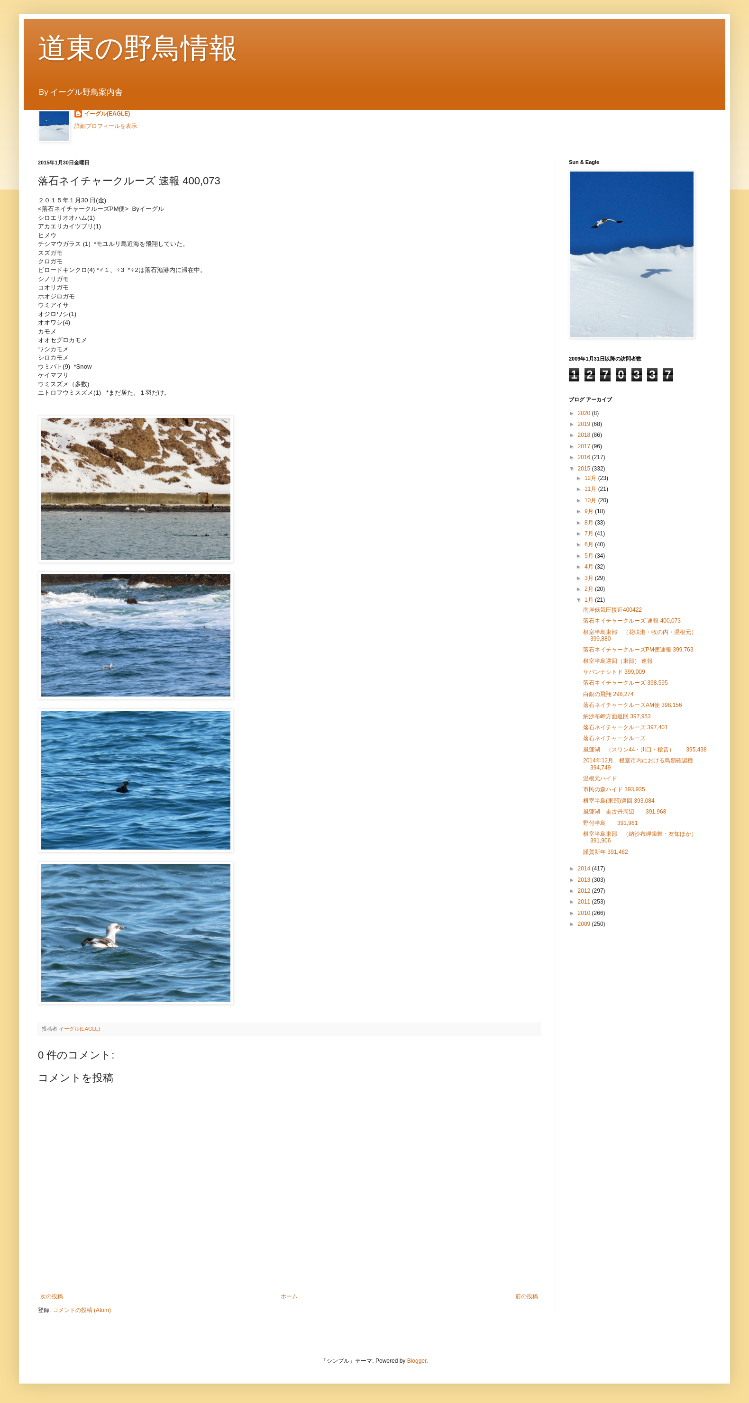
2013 (585, 880)
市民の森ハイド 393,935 (614, 789)
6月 (590, 544)
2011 (585, 901)
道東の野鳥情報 (137, 48)
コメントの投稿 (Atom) (82, 1310)
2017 (585, 446)
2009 (585, 924)
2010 (585, 913)
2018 (585, 435)
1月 (590, 600)
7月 (590, 533)
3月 (590, 578)
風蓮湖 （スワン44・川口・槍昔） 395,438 (645, 749)
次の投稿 (51, 1296)
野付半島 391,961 (610, 823)
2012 (585, 890)
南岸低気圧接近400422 (612, 609)
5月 (590, 555)
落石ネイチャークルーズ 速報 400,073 (632, 620)
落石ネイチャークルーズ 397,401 (625, 727)
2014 (585, 868)
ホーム (289, 1296)
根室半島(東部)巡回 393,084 (619, 800)
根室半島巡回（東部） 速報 (618, 661)
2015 (585, 468)
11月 (591, 489)
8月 (590, 522)
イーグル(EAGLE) (107, 113)
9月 (590, 511)
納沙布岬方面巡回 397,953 (617, 716)
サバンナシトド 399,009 (614, 672)
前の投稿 (526, 1296)
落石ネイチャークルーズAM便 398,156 (632, 705)
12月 (591, 478)
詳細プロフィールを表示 (105, 126)
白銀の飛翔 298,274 (608, 694)
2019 (585, 424)
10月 (591, 500)
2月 (590, 589)
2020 (585, 413)
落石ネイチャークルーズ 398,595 (625, 682)
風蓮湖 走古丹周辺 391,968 (627, 811)
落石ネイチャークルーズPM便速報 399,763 (638, 649)
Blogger (417, 1361)
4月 (590, 566)
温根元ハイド (600, 778)
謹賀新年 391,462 (605, 852)
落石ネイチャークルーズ (614, 738)
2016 (585, 457)
